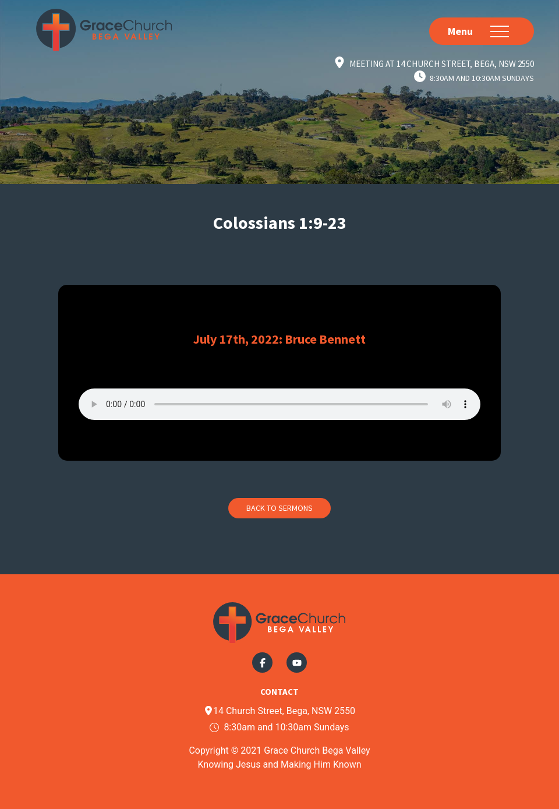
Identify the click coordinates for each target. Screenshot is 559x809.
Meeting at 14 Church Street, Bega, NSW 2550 (441, 63)
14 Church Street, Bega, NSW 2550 (279, 710)
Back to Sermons (279, 508)
